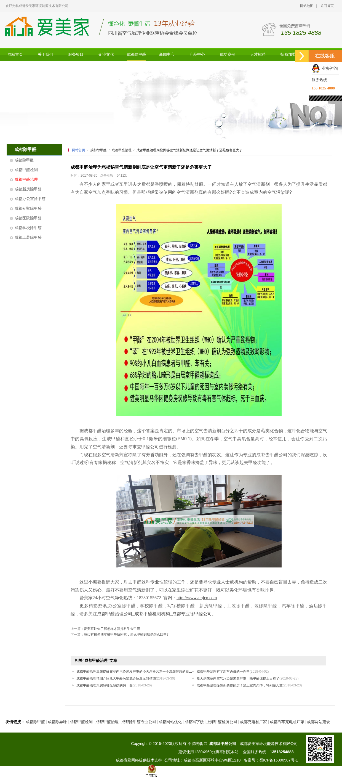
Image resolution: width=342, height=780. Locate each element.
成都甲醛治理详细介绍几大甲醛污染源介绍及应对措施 (125, 678)
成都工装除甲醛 (28, 237)
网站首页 (15, 54)
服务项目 (76, 54)
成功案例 (227, 54)
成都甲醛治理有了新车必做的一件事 (233, 671)
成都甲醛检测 (26, 170)
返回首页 (327, 6)
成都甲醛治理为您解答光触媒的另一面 (114, 685)
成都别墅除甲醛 (28, 208)
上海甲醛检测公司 (221, 722)
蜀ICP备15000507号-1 (278, 760)
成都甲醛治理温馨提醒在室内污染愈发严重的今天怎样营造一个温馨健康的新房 (143, 671)
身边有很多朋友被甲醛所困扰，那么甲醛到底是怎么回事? (126, 634)
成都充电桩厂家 (253, 722)
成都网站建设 (318, 722)
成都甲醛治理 (26, 179)
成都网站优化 (170, 722)
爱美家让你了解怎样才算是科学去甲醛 (112, 629)
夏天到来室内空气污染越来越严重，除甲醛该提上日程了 (247, 678)
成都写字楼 (194, 722)
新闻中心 (167, 54)
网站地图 (306, 6)
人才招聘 (258, 54)
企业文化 (106, 54)
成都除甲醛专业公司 (138, 722)
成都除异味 (57, 722)
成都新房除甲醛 (28, 189)
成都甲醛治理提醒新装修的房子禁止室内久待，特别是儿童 (249, 685)
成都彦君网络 (127, 760)
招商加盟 (288, 54)
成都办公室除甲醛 (30, 199)
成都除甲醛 (136, 54)
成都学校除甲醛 (28, 227)
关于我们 (45, 54)
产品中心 (197, 54)
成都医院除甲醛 (28, 218)
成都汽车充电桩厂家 (287, 722)
